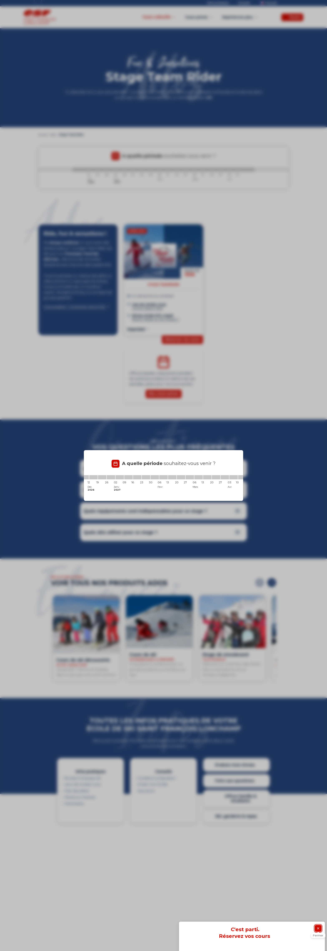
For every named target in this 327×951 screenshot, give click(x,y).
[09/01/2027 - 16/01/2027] (128, 477)
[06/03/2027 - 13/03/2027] (198, 477)
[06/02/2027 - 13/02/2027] (163, 477)
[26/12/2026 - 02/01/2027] (111, 477)
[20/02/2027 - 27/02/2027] (181, 477)
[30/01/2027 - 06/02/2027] (155, 477)
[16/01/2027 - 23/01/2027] (137, 477)
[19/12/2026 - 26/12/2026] (102, 477)
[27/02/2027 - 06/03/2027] (190, 477)
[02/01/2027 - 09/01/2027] (120, 477)
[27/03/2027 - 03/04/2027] (225, 477)
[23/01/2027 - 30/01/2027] (146, 477)
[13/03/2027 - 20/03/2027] (207, 477)
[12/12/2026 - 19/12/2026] (93, 477)
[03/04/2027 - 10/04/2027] (233, 477)
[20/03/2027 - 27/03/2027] (216, 477)
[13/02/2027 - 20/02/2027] (172, 477)
